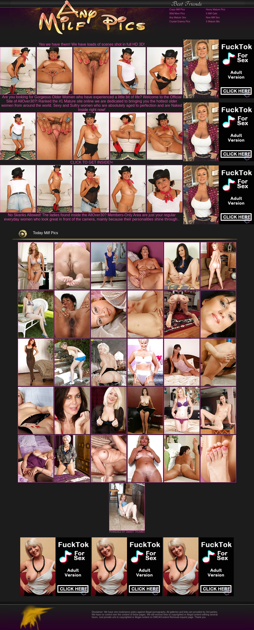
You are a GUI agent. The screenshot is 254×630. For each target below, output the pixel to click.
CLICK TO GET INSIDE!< (91, 162)
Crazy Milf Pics (177, 9)
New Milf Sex (212, 17)
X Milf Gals (211, 13)
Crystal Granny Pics (179, 21)
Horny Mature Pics (215, 9)
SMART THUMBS (135, 532)
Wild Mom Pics (177, 13)
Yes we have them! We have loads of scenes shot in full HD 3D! (92, 44)
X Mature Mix (213, 21)
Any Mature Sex (177, 17)
